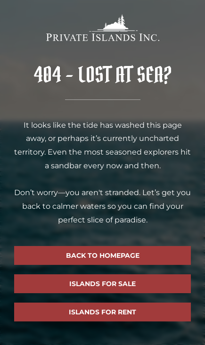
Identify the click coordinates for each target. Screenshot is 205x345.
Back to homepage (102, 255)
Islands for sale (102, 283)
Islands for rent (102, 312)
